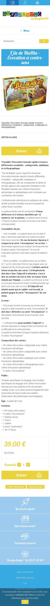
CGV (25, 583)
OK (25, 602)
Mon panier (37, 2)
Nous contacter (25, 572)
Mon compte (25, 2)
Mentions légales (25, 578)
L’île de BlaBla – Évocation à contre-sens (25, 57)
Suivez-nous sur (12, 2)
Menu (25, 31)
